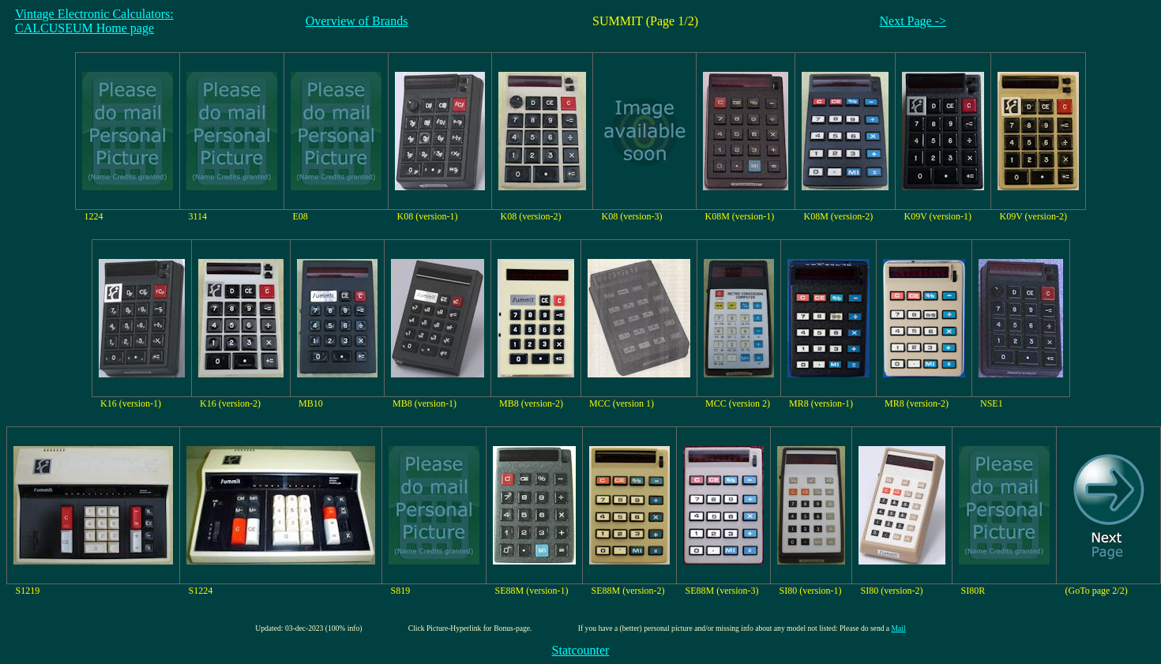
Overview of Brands (357, 21)
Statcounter (581, 650)
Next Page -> (913, 21)
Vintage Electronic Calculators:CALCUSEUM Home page (94, 21)
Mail (899, 628)
